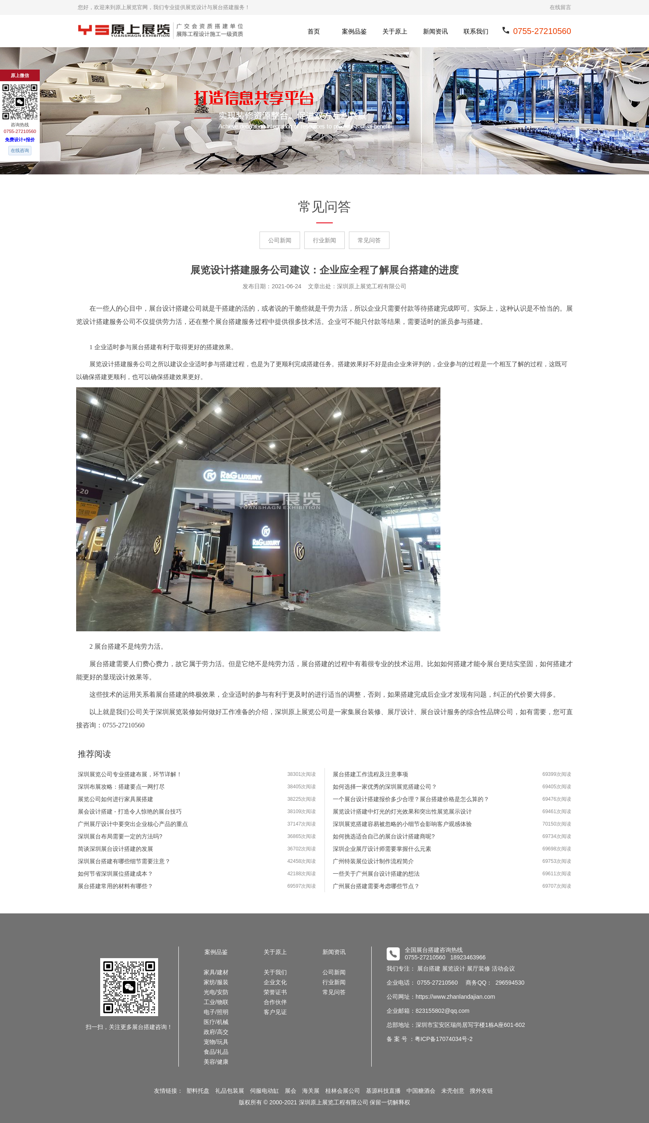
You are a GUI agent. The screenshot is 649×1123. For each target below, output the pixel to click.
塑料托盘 (197, 1090)
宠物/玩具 (216, 1041)
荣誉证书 (275, 992)
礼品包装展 (229, 1090)
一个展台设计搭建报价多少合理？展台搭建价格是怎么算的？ (411, 799)
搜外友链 (481, 1090)
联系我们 (476, 31)
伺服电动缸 (264, 1090)
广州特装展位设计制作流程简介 (373, 861)
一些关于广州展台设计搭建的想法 (376, 873)
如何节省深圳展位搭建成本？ (115, 873)
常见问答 (369, 240)
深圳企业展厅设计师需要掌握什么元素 (382, 848)
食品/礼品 (216, 1051)
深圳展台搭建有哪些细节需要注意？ (124, 861)
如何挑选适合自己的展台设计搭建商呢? (384, 836)
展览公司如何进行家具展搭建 (115, 799)
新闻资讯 (435, 31)
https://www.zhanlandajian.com (455, 996)
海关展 (311, 1090)
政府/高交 (216, 1032)
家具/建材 (216, 972)
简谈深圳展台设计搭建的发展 (115, 848)
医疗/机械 (216, 1022)
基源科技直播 (383, 1090)
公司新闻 (279, 240)
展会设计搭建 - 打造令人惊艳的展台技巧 (129, 811)
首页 (314, 31)
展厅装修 (478, 968)
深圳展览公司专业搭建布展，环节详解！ (130, 774)
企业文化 (275, 982)
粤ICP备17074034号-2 (444, 1039)
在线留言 (560, 7)
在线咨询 (20, 150)
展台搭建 (428, 968)
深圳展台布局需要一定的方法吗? (120, 836)
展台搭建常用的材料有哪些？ (115, 886)
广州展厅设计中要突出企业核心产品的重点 (133, 824)
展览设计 (453, 968)
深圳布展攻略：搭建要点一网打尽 (121, 786)
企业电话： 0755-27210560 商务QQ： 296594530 (455, 982)
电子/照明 (216, 1012)
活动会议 (503, 968)
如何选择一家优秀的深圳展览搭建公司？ (385, 786)
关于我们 (275, 972)
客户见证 (275, 1012)
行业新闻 (324, 240)
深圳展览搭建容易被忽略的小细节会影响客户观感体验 (402, 824)
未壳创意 (452, 1090)
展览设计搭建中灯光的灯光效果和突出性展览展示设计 (402, 811)
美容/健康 (216, 1061)
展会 (290, 1090)
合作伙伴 (275, 1002)
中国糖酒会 (420, 1090)
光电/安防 (216, 992)
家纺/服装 (216, 982)
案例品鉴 (354, 31)
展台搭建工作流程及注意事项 (370, 774)
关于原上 (394, 31)
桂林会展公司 (342, 1090)
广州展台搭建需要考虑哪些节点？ (376, 886)
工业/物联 (216, 1002)
